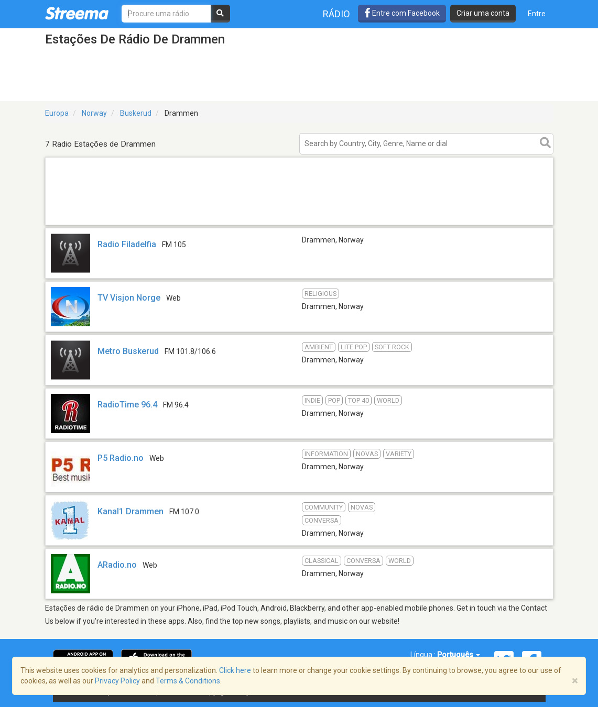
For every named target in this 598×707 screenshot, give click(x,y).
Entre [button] (537, 13)
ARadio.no (117, 565)
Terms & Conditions (188, 681)
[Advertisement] (299, 224)
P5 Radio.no (120, 458)
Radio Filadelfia (126, 244)
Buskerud (135, 113)
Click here (235, 670)
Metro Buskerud (128, 351)
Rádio (336, 13)
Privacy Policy (117, 681)
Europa (57, 113)
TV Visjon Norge (128, 298)
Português (458, 654)
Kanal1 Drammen (130, 511)
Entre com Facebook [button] (402, 13)
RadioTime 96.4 (127, 405)
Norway (94, 113)
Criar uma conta (482, 13)
